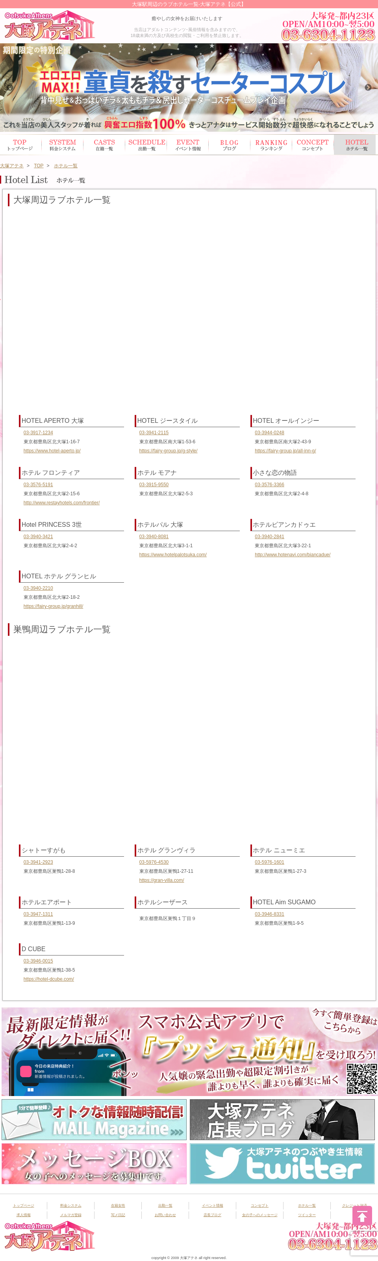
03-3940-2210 (38, 588)
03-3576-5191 (38, 484)
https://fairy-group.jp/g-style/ (168, 451)
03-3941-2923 (38, 862)
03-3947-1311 (38, 914)
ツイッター (307, 1215)
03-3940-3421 (38, 536)
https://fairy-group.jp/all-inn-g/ (285, 451)
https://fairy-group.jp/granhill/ (53, 606)
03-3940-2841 (269, 536)
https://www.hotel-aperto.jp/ (52, 451)
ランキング (271, 145)
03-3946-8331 (269, 914)
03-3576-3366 (269, 484)
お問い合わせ (165, 1215)
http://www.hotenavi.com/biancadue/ (292, 554)
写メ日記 (118, 1215)
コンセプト (313, 145)
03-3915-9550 (154, 484)
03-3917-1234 (38, 432)
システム (62, 145)
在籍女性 (104, 145)
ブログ (229, 145)
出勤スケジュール (146, 145)
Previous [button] (10, 88)
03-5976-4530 (154, 862)
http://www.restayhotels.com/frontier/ (62, 503)
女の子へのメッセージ (260, 1215)
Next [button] (368, 88)
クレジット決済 (354, 1205)
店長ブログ (212, 1215)
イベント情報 (188, 145)
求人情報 (24, 1215)
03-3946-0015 (38, 961)
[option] (189, 87)
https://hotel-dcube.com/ (49, 979)
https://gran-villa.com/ (161, 880)
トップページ (21, 145)
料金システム (71, 1205)
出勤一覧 (165, 1205)
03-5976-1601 (269, 862)
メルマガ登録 (71, 1215)
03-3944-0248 (269, 432)
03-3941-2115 (154, 432)
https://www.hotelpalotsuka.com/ (173, 554)
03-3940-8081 (154, 536)
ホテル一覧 (355, 145)
